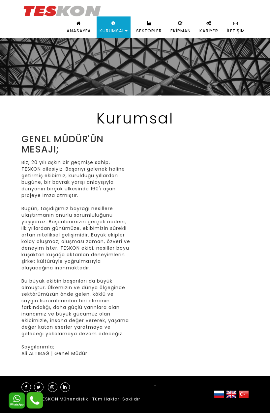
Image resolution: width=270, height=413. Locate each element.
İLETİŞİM (236, 27)
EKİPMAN (180, 27)
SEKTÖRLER (149, 27)
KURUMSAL (114, 27)
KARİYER (208, 27)
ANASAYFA (79, 27)
